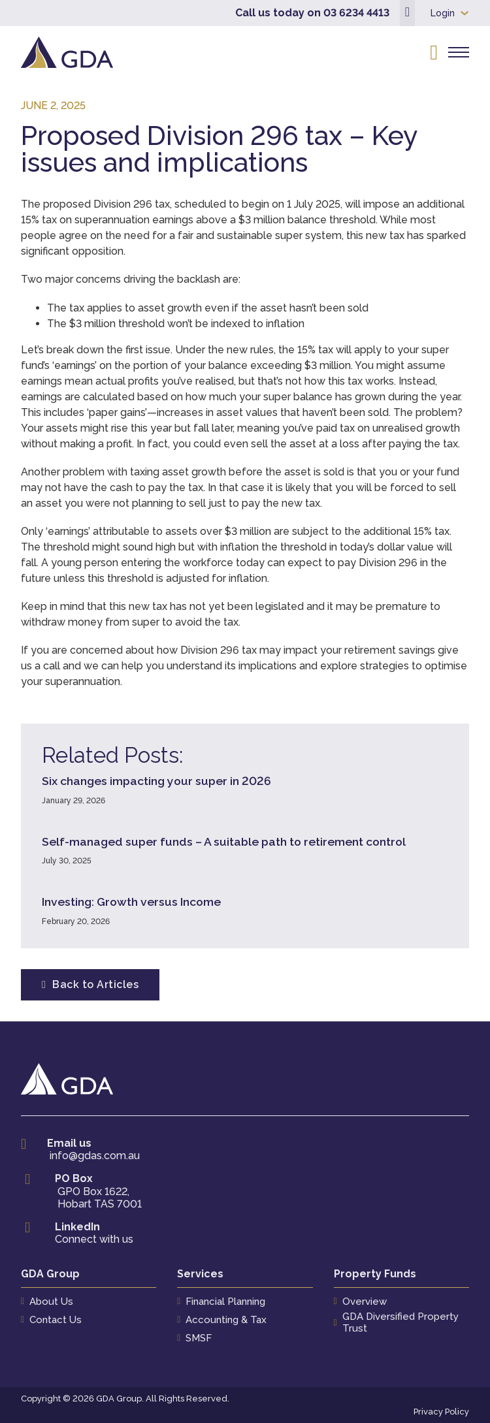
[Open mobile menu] (458, 52)
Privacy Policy (441, 1411)
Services (200, 1274)
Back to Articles (90, 984)
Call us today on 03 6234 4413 (312, 13)
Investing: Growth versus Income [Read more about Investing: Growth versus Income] (131, 901)
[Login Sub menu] (464, 13)
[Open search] (434, 52)
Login (443, 13)
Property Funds (375, 1274)
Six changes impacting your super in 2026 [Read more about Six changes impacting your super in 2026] (156, 781)
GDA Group (50, 1274)
